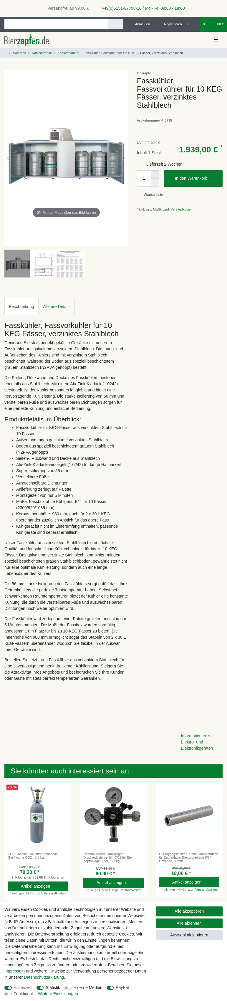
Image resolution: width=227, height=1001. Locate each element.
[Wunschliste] (192, 24)
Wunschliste (151, 195)
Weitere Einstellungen (58, 993)
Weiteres (19, 53)
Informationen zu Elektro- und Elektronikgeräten (197, 742)
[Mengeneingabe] (144, 178)
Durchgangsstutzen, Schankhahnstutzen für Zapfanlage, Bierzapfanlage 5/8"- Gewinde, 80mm (188, 857)
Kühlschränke (41, 53)
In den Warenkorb (196, 178)
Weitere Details (57, 306)
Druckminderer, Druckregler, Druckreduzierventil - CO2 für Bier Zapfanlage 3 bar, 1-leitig (108, 857)
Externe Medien (88, 987)
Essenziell (23, 987)
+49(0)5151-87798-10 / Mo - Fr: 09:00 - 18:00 (141, 8)
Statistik (53, 987)
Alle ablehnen (189, 923)
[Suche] (114, 24)
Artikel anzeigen (42, 886)
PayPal (122, 987)
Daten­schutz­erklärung (44, 977)
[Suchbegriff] (55, 24)
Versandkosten (181, 209)
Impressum (14, 971)
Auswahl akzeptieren (189, 935)
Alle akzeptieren (189, 911)
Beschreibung (21, 306)
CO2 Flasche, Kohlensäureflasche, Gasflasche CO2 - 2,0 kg (33, 855)
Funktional (23, 993)
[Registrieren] (169, 24)
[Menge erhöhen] (155, 174)
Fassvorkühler (67, 53)
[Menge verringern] (155, 183)
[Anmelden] (140, 24)
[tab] (21, 306)
